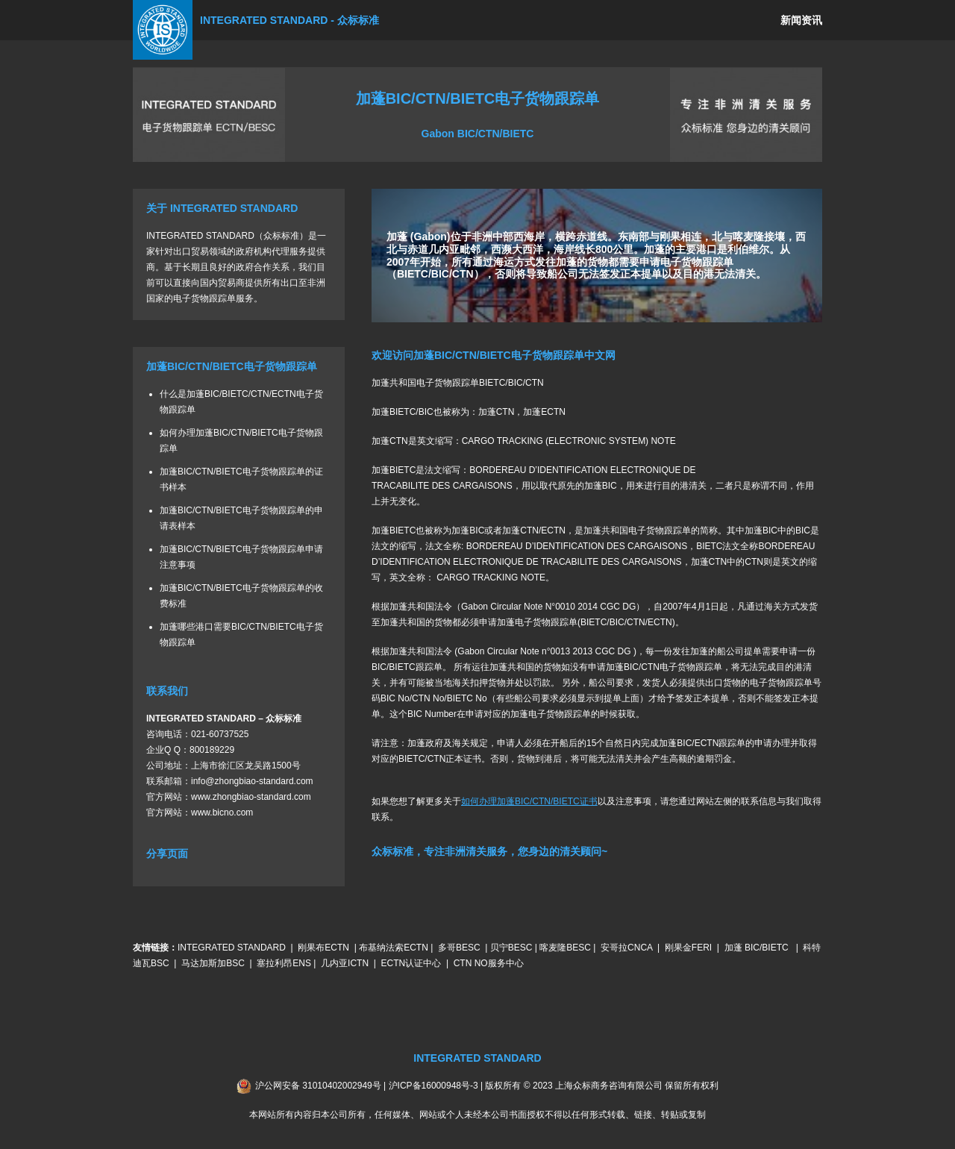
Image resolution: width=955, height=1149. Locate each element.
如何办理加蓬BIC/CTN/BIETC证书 (529, 800)
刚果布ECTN (323, 947)
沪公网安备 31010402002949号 (318, 1085)
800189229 (212, 749)
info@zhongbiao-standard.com (252, 780)
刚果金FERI (688, 947)
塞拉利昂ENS (284, 963)
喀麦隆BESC (565, 947)
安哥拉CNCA (626, 947)
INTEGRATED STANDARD (232, 947)
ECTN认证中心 (411, 963)
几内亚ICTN (345, 963)
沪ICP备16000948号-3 (433, 1085)
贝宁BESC (511, 947)
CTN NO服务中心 (489, 963)
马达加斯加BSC (213, 963)
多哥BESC (459, 947)
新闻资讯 (801, 20)
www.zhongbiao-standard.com (251, 796)
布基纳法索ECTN (393, 947)
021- (200, 733)
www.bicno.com (222, 812)
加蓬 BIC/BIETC (757, 947)
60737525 (228, 733)
